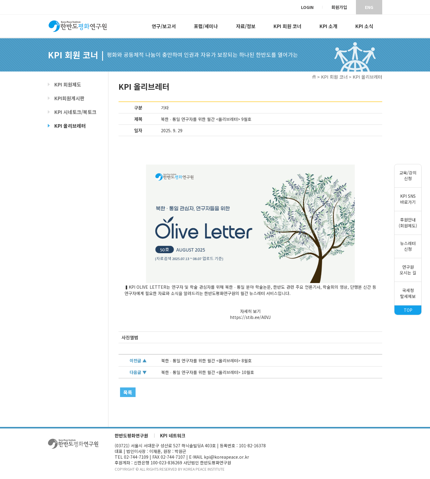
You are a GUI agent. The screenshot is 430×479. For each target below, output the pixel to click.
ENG (369, 7)
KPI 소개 (328, 26)
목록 (127, 392)
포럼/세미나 (206, 26)
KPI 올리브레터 (70, 125)
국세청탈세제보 (408, 293)
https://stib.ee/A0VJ (250, 317)
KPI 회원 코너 (288, 26)
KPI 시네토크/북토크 (75, 111)
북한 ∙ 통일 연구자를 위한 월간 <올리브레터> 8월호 (206, 360)
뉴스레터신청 (408, 246)
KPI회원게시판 (69, 98)
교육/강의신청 (408, 176)
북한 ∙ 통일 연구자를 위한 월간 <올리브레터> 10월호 (207, 372)
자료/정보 (246, 26)
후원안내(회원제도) (408, 223)
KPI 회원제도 (67, 84)
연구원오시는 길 (408, 270)
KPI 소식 (364, 26)
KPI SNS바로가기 (408, 199)
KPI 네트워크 (172, 435)
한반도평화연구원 (131, 435)
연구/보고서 (164, 26)
